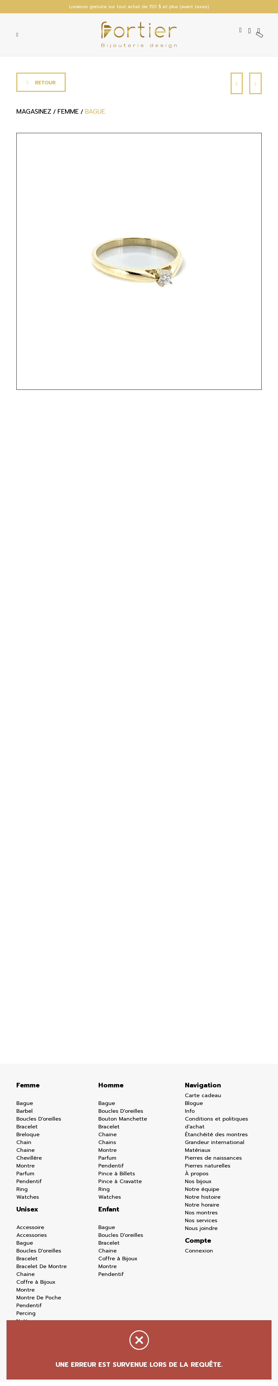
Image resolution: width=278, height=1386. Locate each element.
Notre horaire (202, 1209)
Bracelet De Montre (41, 1271)
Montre (25, 1170)
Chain (23, 1147)
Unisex (27, 1213)
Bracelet (27, 1131)
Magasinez (34, 117)
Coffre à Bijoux (36, 1286)
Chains (107, 1147)
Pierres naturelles (207, 1170)
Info (190, 1115)
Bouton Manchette (122, 1123)
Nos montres (201, 1217)
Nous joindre (201, 1233)
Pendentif (29, 1186)
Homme (110, 1089)
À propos (196, 1178)
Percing (26, 1318)
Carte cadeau (203, 1100)
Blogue (194, 1107)
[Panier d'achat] (259, 32)
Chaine (25, 1154)
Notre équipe (202, 1193)
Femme (28, 1089)
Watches (27, 1201)
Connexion (199, 1255)
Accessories (31, 1239)
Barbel (24, 1115)
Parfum (25, 1178)
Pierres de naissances (213, 1162)
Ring (22, 1193)
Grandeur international (214, 1147)
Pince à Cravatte (120, 1186)
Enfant (108, 1213)
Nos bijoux (198, 1186)
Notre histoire (203, 1201)
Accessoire (30, 1232)
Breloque (28, 1139)
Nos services (201, 1225)
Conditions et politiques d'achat (216, 1127)
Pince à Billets (116, 1178)
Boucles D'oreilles (38, 1123)
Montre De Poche (38, 1302)
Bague (24, 1107)
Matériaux (198, 1154)
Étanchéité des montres (216, 1139)
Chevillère (29, 1162)
